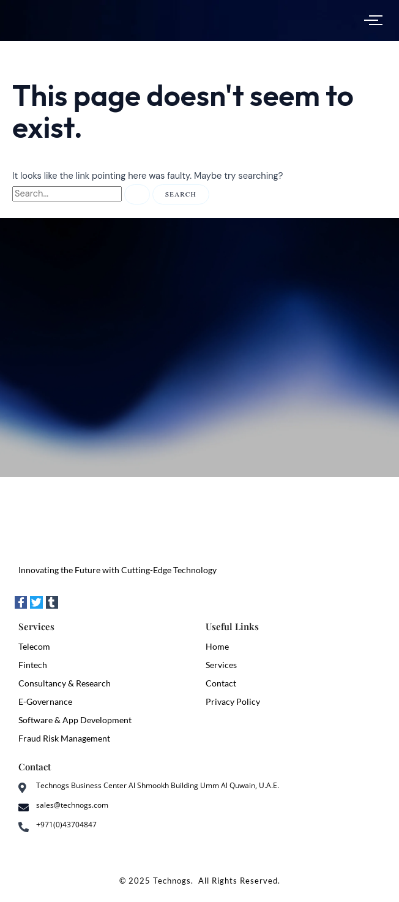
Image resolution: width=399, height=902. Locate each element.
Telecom (34, 646)
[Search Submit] (137, 194)
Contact (221, 683)
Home (217, 646)
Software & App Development (75, 720)
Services (221, 665)
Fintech (32, 665)
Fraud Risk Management (64, 738)
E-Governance (45, 701)
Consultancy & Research (64, 683)
